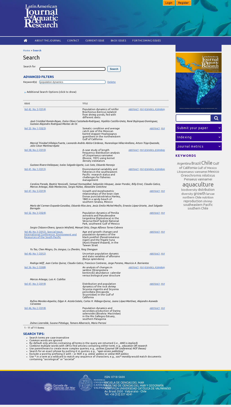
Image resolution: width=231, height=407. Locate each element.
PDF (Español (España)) (152, 109)
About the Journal (48, 40)
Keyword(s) (30, 82)
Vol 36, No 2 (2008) (35, 267)
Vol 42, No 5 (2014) (35, 109)
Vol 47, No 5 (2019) (35, 191)
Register (183, 2)
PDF (163, 128)
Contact (73, 40)
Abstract (134, 109)
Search (37, 50)
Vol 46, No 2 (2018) (35, 308)
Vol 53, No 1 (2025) (35, 128)
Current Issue (94, 40)
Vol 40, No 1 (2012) (35, 253)
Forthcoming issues (146, 40)
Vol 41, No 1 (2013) (35, 169)
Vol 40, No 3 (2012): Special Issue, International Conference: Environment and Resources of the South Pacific (50, 234)
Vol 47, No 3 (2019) (35, 283)
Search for (29, 66)
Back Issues (118, 40)
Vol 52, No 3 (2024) (35, 212)
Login (168, 2)
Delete (111, 82)
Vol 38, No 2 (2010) (35, 150)
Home (26, 50)
